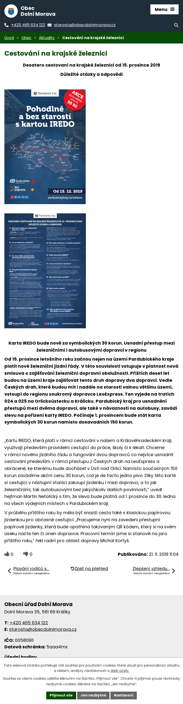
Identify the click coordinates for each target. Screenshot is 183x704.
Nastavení (123, 695)
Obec (26, 37)
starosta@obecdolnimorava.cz (43, 629)
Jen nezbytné (93, 695)
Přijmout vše (61, 695)
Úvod (9, 37)
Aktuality (47, 37)
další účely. (119, 671)
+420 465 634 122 (28, 623)
